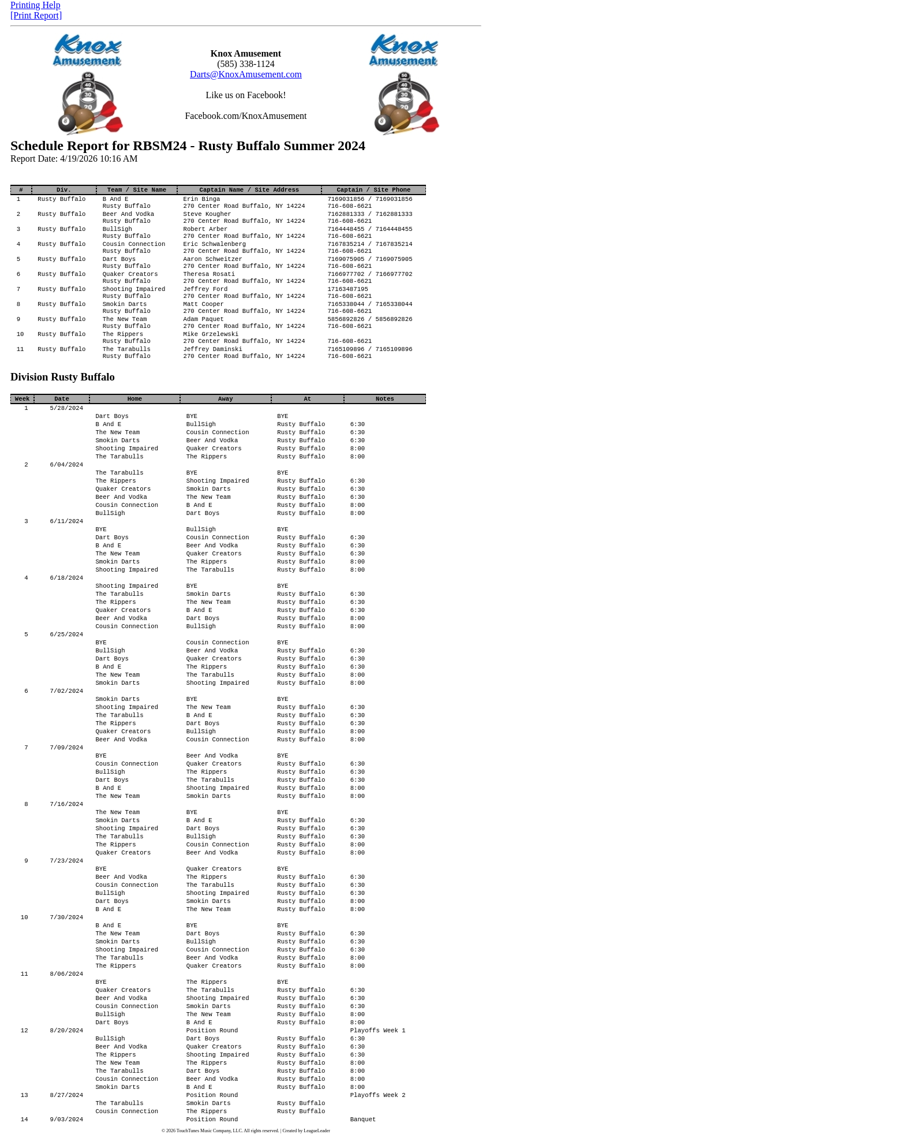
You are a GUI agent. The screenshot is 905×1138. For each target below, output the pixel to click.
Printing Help (35, 5)
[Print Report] (36, 15)
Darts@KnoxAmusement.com (246, 74)
